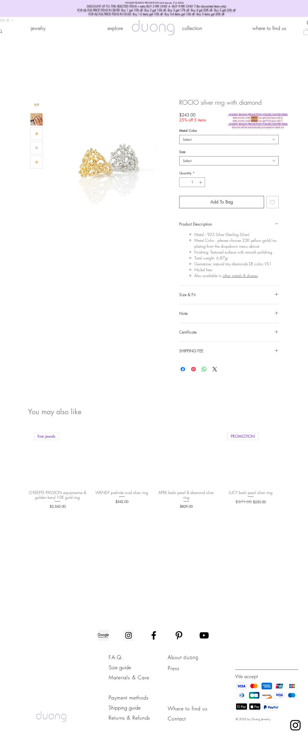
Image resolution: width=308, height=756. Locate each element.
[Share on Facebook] (182, 369)
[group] (154, 468)
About (175, 657)
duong (153, 28)
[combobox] (229, 139)
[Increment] (201, 182)
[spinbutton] (192, 182)
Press (173, 668)
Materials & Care (129, 677)
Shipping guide (125, 707)
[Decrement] (183, 182)
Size (182, 151)
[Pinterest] (179, 635)
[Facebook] (153, 635)
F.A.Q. (116, 657)
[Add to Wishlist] (272, 202)
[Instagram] (128, 635)
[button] (115, 28)
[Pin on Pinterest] (193, 369)
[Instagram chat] (295, 725)
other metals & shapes (240, 275)
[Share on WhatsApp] (204, 369)
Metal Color (188, 130)
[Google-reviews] (103, 635)
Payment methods (129, 697)
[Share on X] (214, 369)
